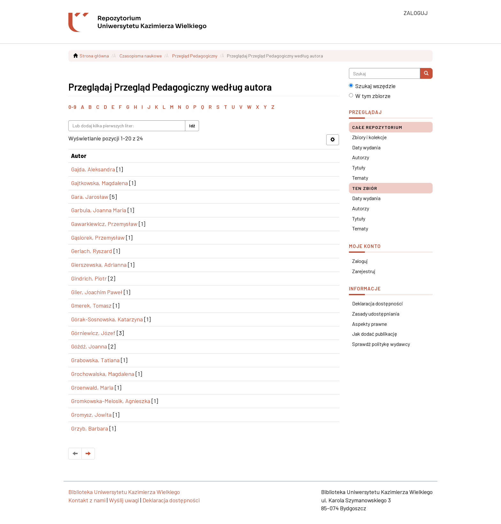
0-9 (72, 107)
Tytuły (358, 167)
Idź (192, 125)
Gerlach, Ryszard (91, 250)
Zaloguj (360, 261)
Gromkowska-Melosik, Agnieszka (110, 400)
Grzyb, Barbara (89, 428)
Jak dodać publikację (374, 334)
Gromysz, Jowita (91, 414)
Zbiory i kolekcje (369, 137)
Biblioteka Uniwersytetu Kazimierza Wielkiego (124, 491)
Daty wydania (366, 147)
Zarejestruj (363, 271)
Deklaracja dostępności (377, 303)
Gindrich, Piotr (89, 278)
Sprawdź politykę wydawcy (381, 344)
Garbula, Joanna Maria (98, 209)
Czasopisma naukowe (140, 55)
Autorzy (360, 157)
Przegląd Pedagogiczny (194, 55)
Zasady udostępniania (375, 314)
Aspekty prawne (369, 324)
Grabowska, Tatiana (95, 359)
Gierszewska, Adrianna (99, 264)
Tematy (360, 178)
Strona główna (94, 55)
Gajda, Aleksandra (93, 169)
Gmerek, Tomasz (91, 305)
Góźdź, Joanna (89, 346)
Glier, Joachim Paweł (96, 292)
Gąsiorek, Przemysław (98, 237)
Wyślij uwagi (124, 500)
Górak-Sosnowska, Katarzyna (107, 319)
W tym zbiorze (369, 95)
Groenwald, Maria (92, 387)
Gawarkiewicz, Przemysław (104, 223)
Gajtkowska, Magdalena (99, 182)
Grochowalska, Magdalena (102, 373)
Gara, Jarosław (89, 196)
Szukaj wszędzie (372, 85)
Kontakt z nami (86, 500)
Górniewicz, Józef (93, 332)
